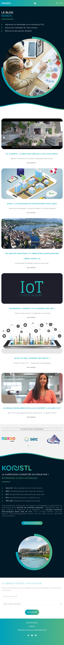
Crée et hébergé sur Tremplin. (32, 640)
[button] (35, 3)
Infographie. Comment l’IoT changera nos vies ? (32, 308)
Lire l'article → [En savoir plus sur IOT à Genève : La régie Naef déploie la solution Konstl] (32, 163)
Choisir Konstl (32, 623)
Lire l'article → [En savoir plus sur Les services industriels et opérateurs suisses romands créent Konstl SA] (32, 267)
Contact (32, 626)
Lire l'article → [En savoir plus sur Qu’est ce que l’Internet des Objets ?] (32, 367)
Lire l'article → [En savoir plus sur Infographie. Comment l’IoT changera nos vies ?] (32, 317)
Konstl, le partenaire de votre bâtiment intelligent (32, 204)
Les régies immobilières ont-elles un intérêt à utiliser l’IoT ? (32, 408)
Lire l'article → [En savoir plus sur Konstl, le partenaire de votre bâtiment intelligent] (32, 212)
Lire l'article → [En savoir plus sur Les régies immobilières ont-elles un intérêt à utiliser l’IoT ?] (32, 417)
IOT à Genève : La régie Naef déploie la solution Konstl (32, 154)
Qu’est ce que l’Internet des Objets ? (32, 358)
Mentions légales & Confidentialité (32, 630)
